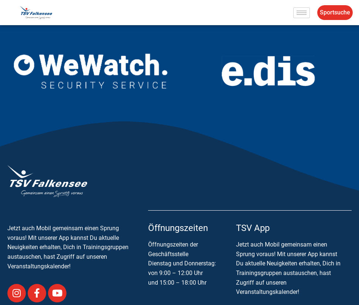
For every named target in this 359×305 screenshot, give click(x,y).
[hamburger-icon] (301, 12)
